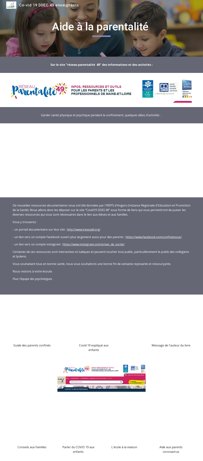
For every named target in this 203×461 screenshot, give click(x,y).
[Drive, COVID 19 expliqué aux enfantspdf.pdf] (94, 320)
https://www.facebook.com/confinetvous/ (153, 237)
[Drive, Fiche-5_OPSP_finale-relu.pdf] (101, 160)
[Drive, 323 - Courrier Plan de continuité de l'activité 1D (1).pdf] (125, 421)
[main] (101, 28)
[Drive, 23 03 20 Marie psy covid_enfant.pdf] (78, 421)
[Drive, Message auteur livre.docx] (171, 320)
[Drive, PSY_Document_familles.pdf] (32, 421)
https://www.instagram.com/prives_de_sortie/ (94, 244)
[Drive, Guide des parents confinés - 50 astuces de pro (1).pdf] (32, 320)
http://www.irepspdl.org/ (83, 229)
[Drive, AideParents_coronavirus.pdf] (171, 421)
